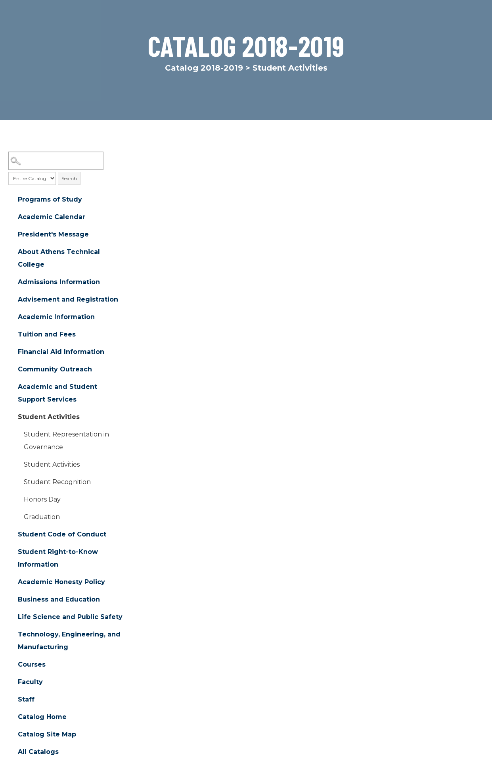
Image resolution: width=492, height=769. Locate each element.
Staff (26, 700)
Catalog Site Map (47, 734)
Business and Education (59, 600)
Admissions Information (59, 282)
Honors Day (42, 500)
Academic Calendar (51, 217)
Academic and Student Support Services (57, 393)
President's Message (53, 234)
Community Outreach (55, 369)
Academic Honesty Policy (61, 582)
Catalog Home (42, 717)
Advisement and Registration (68, 300)
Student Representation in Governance (66, 441)
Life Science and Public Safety (70, 617)
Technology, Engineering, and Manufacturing (69, 641)
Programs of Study (50, 200)
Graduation (42, 517)
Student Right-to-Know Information (58, 558)
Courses (32, 665)
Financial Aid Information (61, 352)
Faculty (30, 682)
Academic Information (56, 317)
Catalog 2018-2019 (204, 68)
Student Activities (49, 417)
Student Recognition (57, 482)
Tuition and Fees (47, 334)
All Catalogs (38, 752)
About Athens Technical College (59, 258)
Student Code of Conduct (62, 534)
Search (69, 178)
